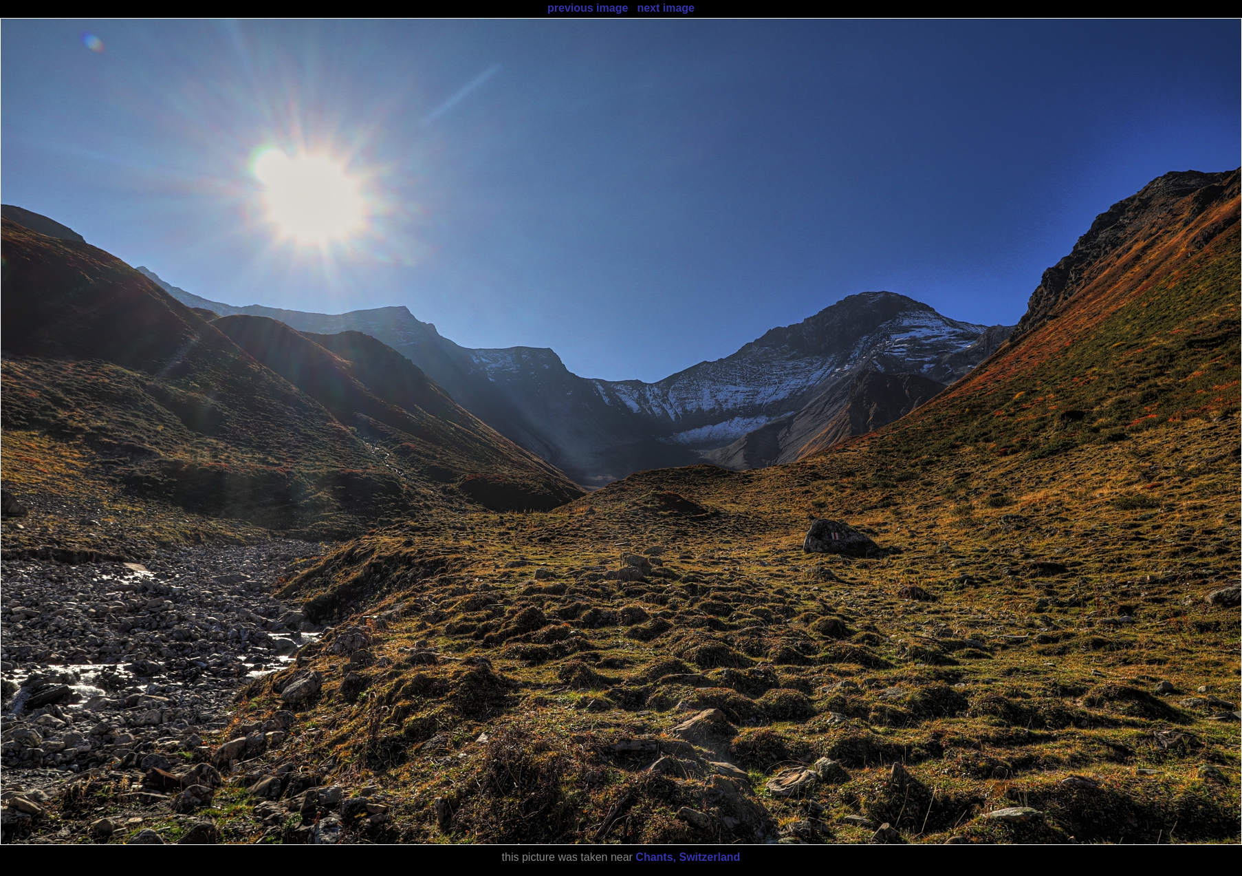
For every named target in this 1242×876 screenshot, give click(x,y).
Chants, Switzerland (687, 857)
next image (666, 8)
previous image (587, 8)
